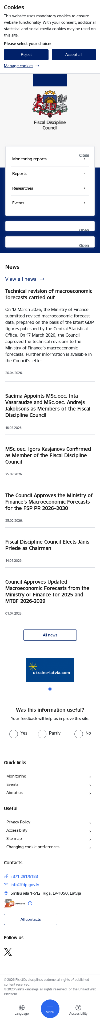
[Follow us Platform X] (8, 952)
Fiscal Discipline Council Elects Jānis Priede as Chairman (47, 545)
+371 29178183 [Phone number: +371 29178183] (24, 876)
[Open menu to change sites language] (21, 1011)
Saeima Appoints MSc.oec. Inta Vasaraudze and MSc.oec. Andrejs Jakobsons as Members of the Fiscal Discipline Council (47, 405)
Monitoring (16, 776)
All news (50, 635)
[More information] (30, 903)
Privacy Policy (18, 821)
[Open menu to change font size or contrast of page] (78, 1011)
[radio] (18, 733)
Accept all (73, 54)
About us (14, 792)
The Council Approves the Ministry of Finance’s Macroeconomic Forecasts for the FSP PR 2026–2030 (49, 501)
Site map (14, 838)
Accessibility (16, 830)
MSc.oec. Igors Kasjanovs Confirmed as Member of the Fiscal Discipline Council (48, 455)
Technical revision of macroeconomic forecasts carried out (48, 294)
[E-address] (14, 903)
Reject (26, 54)
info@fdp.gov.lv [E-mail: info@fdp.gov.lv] (25, 884)
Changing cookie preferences (32, 846)
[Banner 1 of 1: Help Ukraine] (50, 669)
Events (12, 784)
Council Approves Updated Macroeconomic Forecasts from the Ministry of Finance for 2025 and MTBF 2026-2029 (47, 591)
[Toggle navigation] (50, 1008)
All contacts (31, 919)
